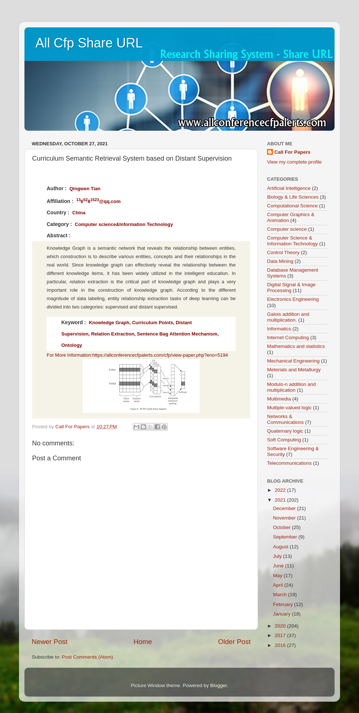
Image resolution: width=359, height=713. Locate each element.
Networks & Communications (285, 419)
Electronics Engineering (293, 299)
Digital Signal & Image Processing (291, 287)
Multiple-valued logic (289, 407)
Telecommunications (289, 463)
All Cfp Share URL (89, 42)
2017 (281, 635)
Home (143, 641)
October (282, 527)
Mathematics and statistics (296, 346)
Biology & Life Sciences (293, 197)
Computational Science (292, 205)
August (281, 546)
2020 (281, 626)
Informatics (279, 328)
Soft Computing (284, 439)
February (283, 604)
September (285, 537)
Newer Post (49, 641)
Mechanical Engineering (293, 361)
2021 (281, 500)
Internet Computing (288, 337)
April (278, 585)
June (279, 565)
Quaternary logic (285, 431)
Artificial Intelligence (288, 188)
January (282, 614)
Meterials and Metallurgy (294, 369)
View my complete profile (294, 162)
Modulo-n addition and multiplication (291, 387)
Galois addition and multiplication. (288, 317)
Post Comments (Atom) (87, 657)
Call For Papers (292, 152)
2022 (281, 490)
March (280, 594)
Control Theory (283, 252)
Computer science (287, 229)
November (285, 518)
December (285, 508)
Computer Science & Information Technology (292, 240)
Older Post (234, 641)
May (278, 575)
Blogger (218, 685)
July (278, 556)
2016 (281, 645)
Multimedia (279, 399)
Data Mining (280, 261)
